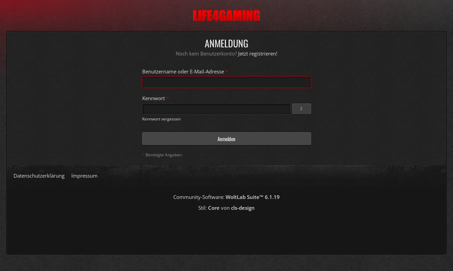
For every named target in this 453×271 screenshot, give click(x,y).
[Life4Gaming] (226, 15)
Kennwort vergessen (161, 119)
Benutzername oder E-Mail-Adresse (183, 71)
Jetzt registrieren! (257, 53)
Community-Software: (226, 197)
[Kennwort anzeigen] (301, 109)
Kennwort (153, 98)
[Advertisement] (227, 230)
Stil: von (226, 207)
